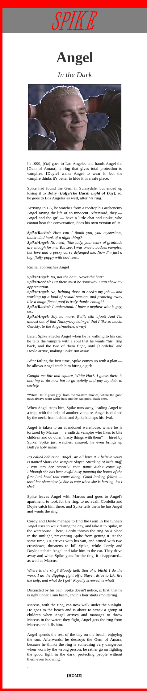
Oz (46, 163)
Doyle (53, 173)
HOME (74, 675)
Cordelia (106, 346)
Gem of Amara (41, 168)
